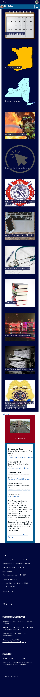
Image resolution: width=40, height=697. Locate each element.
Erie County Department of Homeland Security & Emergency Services (19, 405)
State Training (12, 101)
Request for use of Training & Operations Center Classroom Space (17, 628)
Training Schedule (15, 34)
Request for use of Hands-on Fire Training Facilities (18, 622)
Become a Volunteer (16, 134)
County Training (13, 67)
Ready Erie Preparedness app (14, 658)
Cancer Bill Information (17, 268)
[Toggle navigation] (37, 7)
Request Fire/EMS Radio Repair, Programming (14, 634)
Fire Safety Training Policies (19, 369)
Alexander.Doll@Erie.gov (18, 468)
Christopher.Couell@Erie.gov (20, 457)
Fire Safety (6, 6)
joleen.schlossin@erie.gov (19, 490)
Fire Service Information (17, 335)
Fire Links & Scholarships (18, 168)
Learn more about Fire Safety (18, 536)
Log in (5, 2)
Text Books (11, 302)
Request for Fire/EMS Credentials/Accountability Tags (14, 641)
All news (6, 414)
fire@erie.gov (13, 496)
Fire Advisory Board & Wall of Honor (20, 202)
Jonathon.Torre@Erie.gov (19, 479)
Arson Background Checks (19, 235)
